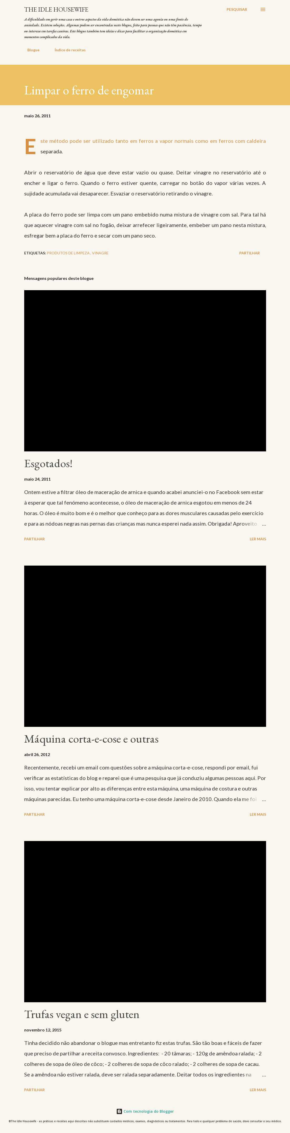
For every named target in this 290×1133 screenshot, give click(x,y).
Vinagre (100, 253)
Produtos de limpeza (68, 253)
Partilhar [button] (249, 253)
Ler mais (258, 539)
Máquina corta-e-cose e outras (91, 738)
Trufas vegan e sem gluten (82, 1013)
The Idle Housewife (56, 9)
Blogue (30, 50)
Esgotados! (48, 463)
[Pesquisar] (237, 9)
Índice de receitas (67, 50)
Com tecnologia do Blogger (145, 1111)
